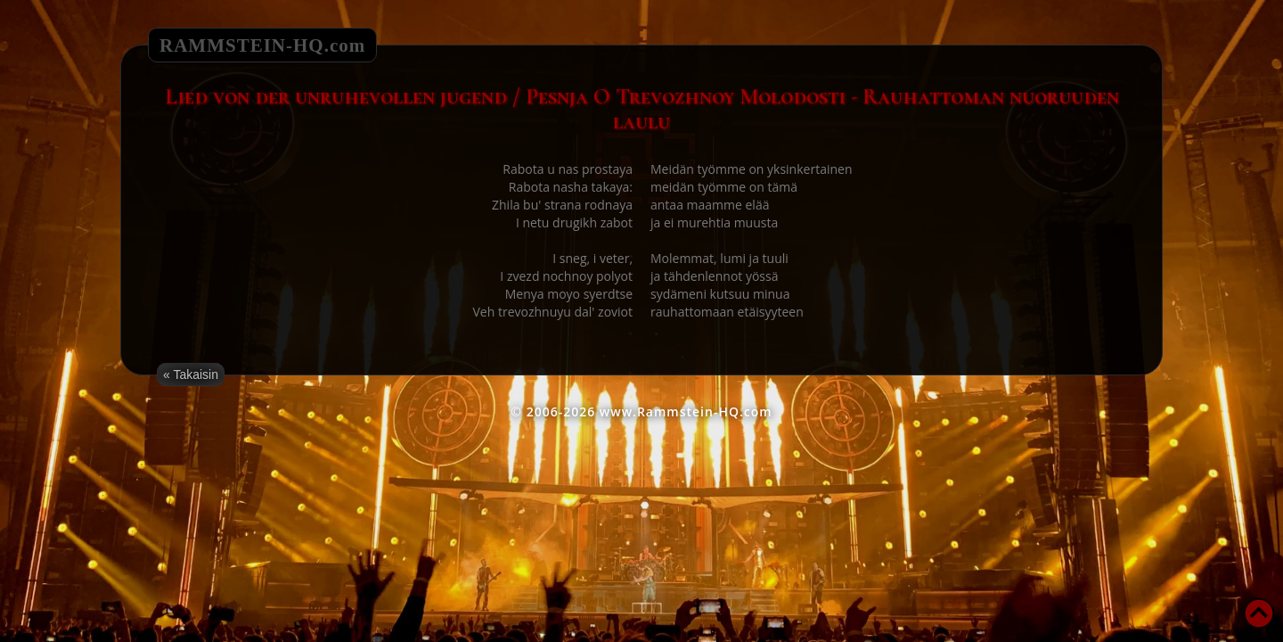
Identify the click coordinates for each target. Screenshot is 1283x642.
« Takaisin (190, 374)
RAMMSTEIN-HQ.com (262, 45)
